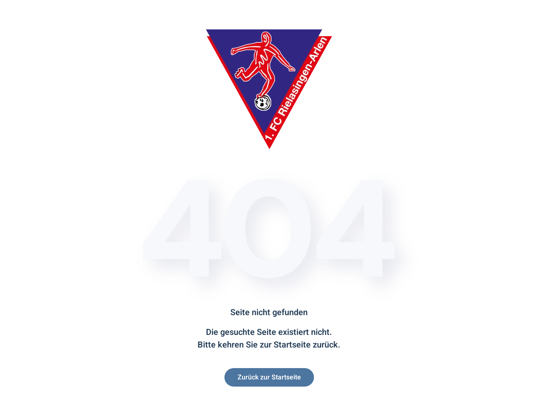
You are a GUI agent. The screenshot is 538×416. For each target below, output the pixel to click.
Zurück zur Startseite (269, 377)
